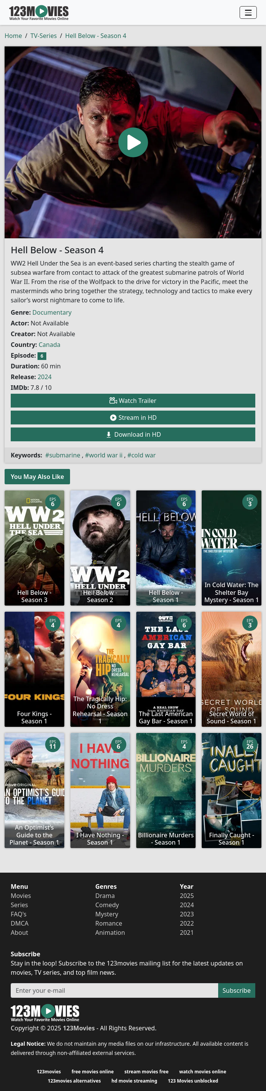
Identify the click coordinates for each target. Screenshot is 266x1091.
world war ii (106, 455)
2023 (187, 914)
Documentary (52, 312)
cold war (143, 455)
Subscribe (237, 990)
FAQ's (18, 914)
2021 (187, 932)
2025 (187, 895)
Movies (21, 895)
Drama (105, 895)
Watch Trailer (132, 400)
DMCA (20, 923)
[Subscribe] (115, 990)
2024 (45, 377)
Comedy (107, 905)
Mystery (106, 914)
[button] (133, 142)
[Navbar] (248, 12)
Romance (108, 923)
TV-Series (43, 35)
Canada (49, 344)
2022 (187, 923)
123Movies (39, 12)
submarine (64, 455)
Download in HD (133, 434)
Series (19, 905)
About (19, 932)
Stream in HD (133, 417)
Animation (110, 932)
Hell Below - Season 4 (95, 35)
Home (13, 35)
